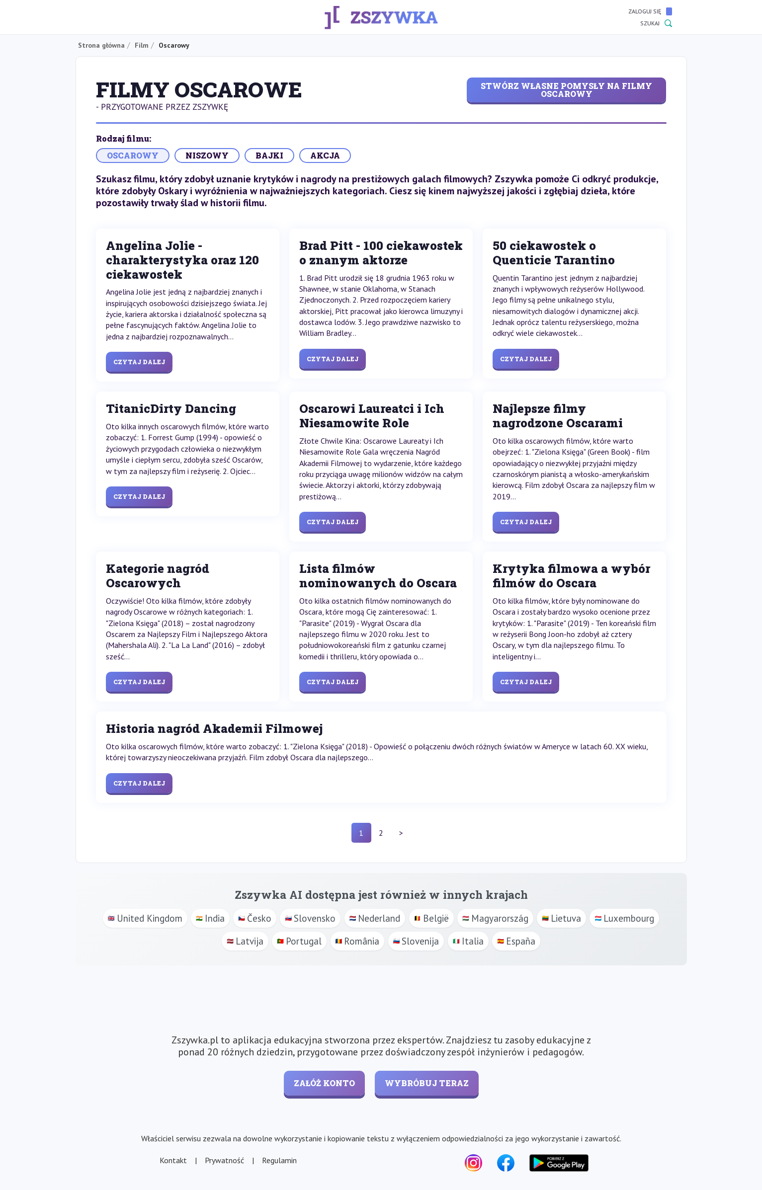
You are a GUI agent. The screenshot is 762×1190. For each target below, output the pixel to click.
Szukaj (656, 23)
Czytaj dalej (139, 362)
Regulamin (279, 1160)
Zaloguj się (650, 11)
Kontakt (173, 1160)
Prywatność (224, 1160)
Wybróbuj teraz (427, 1083)
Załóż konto (324, 1083)
